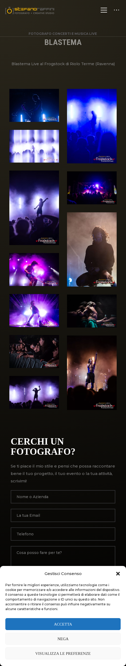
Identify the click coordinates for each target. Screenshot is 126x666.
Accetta (63, 624)
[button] (118, 573)
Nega (63, 639)
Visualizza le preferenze (63, 653)
